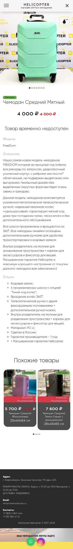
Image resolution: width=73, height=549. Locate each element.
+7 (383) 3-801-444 (12, 513)
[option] (20, 398)
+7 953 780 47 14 (11, 516)
